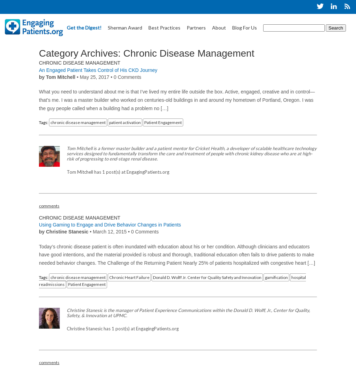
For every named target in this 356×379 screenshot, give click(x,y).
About (219, 28)
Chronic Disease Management (79, 63)
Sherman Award (125, 28)
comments (49, 205)
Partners (196, 28)
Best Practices (164, 28)
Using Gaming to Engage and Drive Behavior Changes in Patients (110, 225)
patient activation (125, 122)
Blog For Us (244, 28)
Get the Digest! (84, 28)
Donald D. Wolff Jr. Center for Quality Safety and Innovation (207, 277)
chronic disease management (78, 122)
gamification (276, 277)
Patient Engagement (163, 122)
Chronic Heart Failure (129, 277)
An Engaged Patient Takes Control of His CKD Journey (98, 70)
